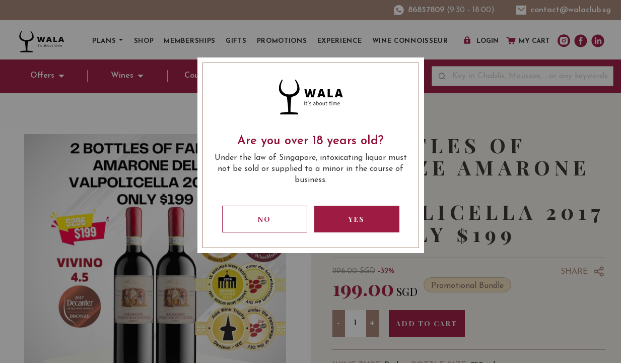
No (264, 219)
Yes (357, 219)
